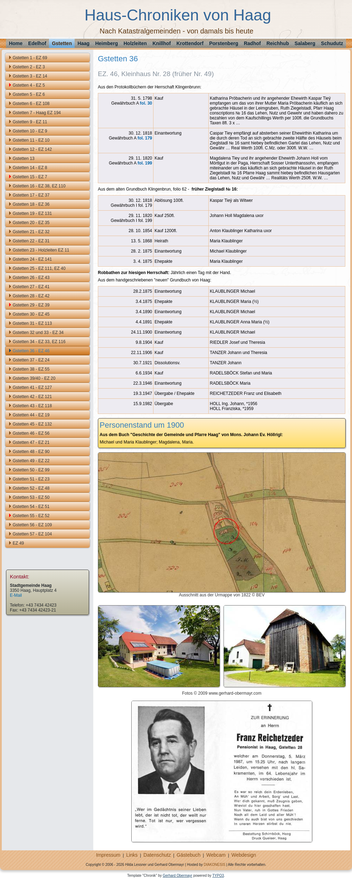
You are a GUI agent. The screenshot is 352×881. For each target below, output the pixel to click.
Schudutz (332, 43)
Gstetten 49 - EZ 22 (31, 460)
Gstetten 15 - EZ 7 (30, 176)
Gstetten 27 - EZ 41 (31, 286)
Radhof (252, 43)
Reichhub (277, 43)
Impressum (108, 855)
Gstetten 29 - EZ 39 (31, 305)
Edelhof (37, 43)
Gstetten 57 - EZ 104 (32, 534)
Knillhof (161, 43)
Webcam (216, 855)
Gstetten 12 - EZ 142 (32, 149)
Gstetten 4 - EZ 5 (29, 85)
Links (132, 855)
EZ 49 (18, 543)
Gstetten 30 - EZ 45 (31, 314)
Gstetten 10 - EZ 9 (30, 131)
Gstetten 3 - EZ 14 (30, 76)
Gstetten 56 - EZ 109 (32, 524)
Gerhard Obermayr (177, 875)
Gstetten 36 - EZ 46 (31, 350)
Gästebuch (189, 855)
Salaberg (305, 43)
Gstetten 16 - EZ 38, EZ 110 (39, 186)
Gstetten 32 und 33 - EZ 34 (38, 332)
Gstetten (62, 43)
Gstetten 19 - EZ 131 (32, 213)
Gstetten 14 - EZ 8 (30, 167)
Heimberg (106, 43)
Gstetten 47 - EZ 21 (31, 442)
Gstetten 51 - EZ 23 (31, 479)
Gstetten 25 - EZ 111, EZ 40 (39, 268)
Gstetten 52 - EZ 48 (31, 488)
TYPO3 (218, 875)
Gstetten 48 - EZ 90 (31, 451)
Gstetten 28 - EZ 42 (31, 295)
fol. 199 (145, 163)
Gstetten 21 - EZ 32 (31, 231)
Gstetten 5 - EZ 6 (29, 94)
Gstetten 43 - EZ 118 (32, 405)
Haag (83, 43)
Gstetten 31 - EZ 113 (32, 323)
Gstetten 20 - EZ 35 (31, 222)
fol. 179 (145, 138)
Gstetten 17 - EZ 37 (31, 195)
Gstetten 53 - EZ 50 (31, 497)
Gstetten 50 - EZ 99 (31, 469)
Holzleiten (135, 43)
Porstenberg (223, 43)
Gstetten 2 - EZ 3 (29, 66)
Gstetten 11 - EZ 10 (31, 140)
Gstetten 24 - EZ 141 (32, 259)
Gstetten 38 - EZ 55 (31, 369)
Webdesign (243, 855)
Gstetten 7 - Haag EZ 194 (37, 112)
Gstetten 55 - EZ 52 (31, 515)
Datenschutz (157, 855)
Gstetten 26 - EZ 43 (31, 277)
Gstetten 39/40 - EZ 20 (34, 378)
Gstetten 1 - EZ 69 (30, 57)
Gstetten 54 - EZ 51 (31, 506)
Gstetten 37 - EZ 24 (31, 360)
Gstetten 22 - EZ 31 (31, 240)
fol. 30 (146, 103)
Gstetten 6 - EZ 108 (31, 103)
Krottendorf (189, 43)
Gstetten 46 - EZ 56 (31, 433)
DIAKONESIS (214, 865)
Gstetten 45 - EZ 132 (32, 424)
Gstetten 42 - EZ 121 (32, 396)
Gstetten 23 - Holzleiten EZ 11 (41, 250)
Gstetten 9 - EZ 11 (30, 121)
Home (16, 43)
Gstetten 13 (23, 158)
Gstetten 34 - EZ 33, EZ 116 (39, 341)
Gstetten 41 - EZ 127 (32, 387)
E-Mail (16, 595)
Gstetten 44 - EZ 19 (31, 414)
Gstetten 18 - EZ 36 (31, 204)
